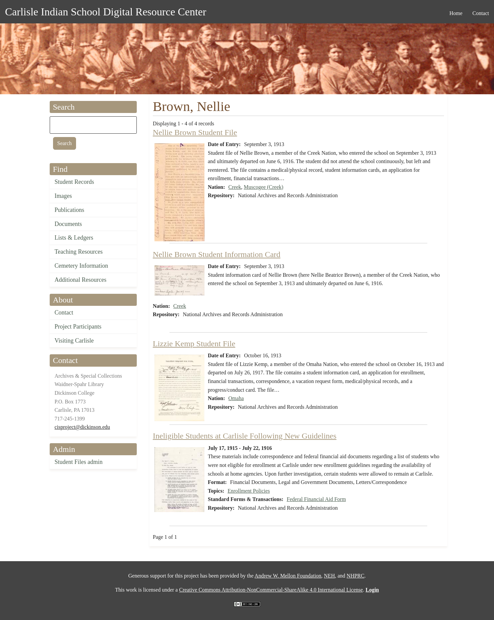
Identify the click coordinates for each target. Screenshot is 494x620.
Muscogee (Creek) (264, 187)
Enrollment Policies (248, 491)
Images (63, 196)
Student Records (74, 181)
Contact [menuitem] (480, 13)
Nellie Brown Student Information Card (217, 254)
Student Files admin (79, 462)
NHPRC (355, 576)
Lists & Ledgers (74, 237)
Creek (234, 187)
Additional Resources (80, 279)
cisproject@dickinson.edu (82, 427)
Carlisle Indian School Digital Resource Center (105, 12)
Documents (68, 224)
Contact (64, 312)
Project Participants (78, 326)
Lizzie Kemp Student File (194, 343)
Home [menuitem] (455, 13)
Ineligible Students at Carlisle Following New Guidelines (245, 435)
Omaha (236, 398)
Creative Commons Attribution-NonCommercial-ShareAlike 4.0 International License (271, 590)
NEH (329, 576)
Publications (69, 210)
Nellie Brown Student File (195, 132)
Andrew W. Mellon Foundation (288, 576)
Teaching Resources (79, 251)
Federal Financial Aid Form (316, 499)
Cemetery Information (81, 265)
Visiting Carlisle (74, 340)
